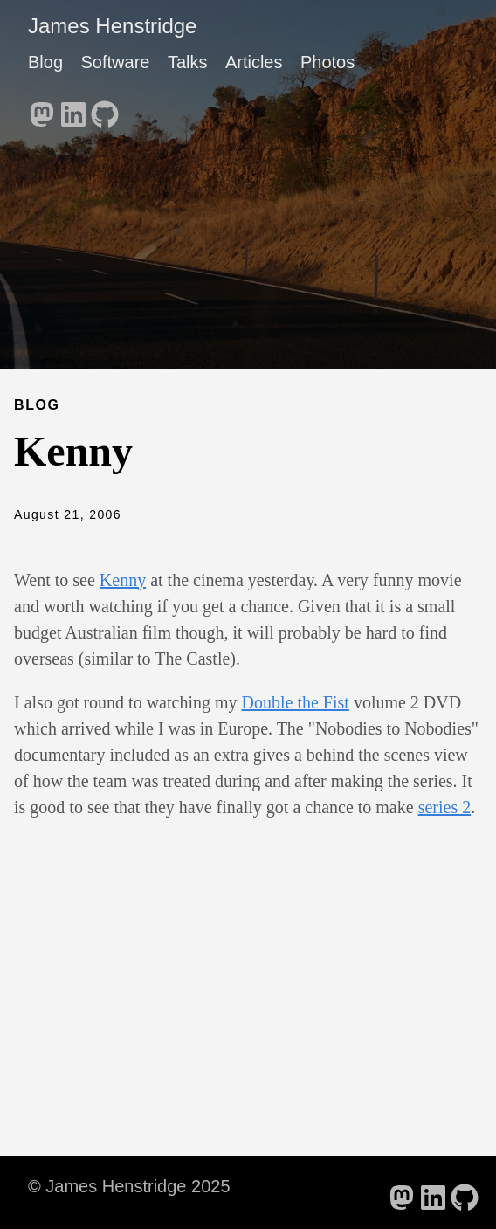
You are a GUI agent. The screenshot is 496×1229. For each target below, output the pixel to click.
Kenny (123, 580)
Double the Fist (295, 702)
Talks (188, 62)
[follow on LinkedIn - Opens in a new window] (73, 109)
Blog (45, 62)
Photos (327, 62)
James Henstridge (112, 26)
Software (114, 62)
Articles (254, 62)
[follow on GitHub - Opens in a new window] (105, 109)
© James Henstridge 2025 (129, 1186)
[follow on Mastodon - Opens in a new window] (42, 109)
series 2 (445, 807)
